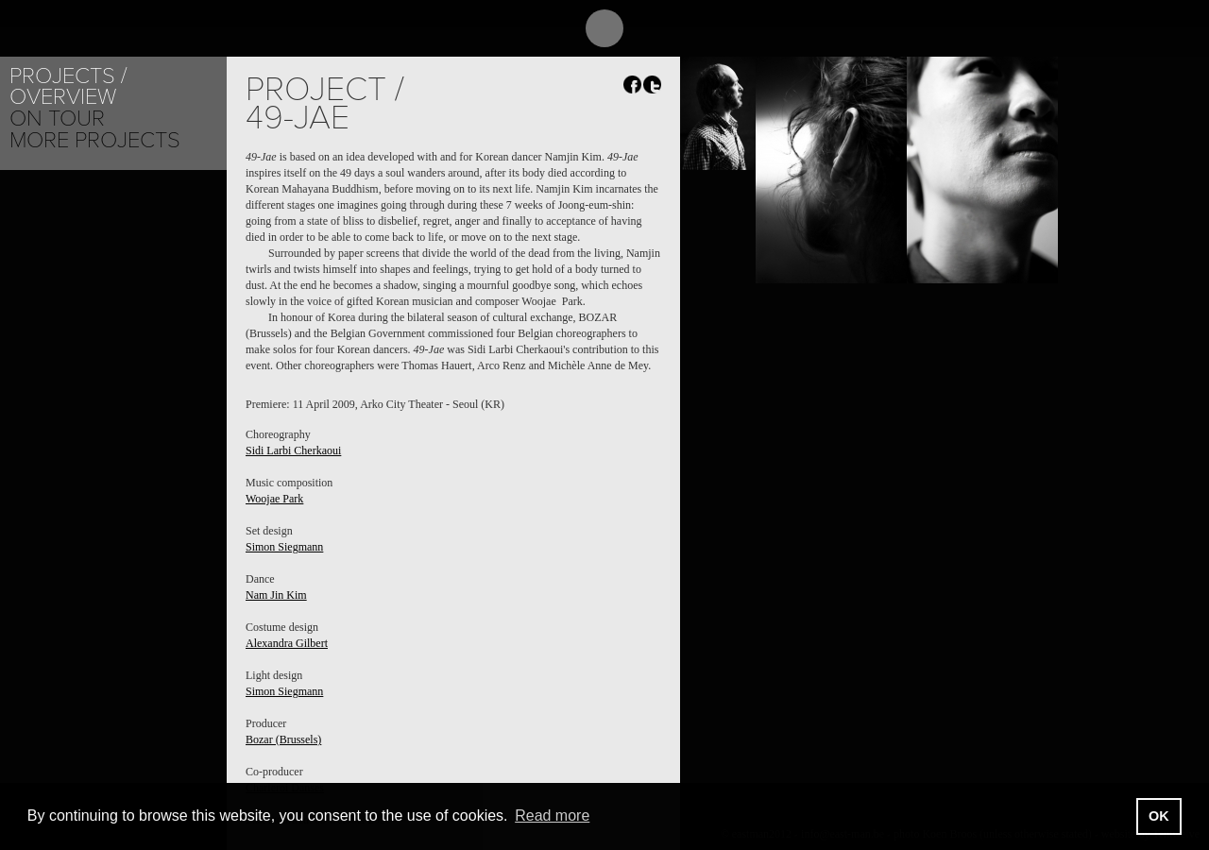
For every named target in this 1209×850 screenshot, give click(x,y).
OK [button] (1159, 816)
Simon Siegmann (284, 546)
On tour (57, 118)
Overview (62, 96)
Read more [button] (552, 816)
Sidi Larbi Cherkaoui (293, 450)
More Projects (94, 140)
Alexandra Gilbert (287, 643)
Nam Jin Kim (276, 595)
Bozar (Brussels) (283, 739)
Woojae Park (274, 498)
